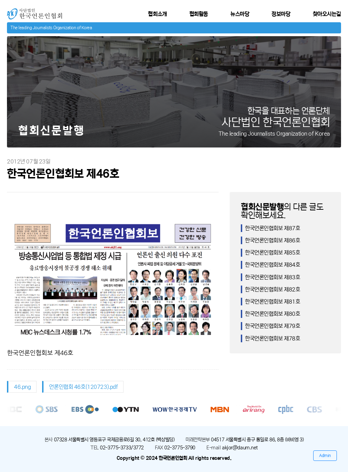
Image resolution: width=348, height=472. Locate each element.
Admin (325, 455)
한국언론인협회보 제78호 (272, 338)
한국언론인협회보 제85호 (272, 252)
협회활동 (198, 14)
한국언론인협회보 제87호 (272, 228)
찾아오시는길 (327, 14)
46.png (22, 387)
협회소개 (157, 14)
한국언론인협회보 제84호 (272, 265)
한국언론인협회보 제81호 (272, 301)
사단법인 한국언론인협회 (33, 11)
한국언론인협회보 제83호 (272, 277)
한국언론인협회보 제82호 (272, 289)
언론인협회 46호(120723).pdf (83, 387)
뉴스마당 (239, 14)
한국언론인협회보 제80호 (272, 314)
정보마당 (280, 14)
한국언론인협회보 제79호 (272, 326)
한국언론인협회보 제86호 (272, 240)
